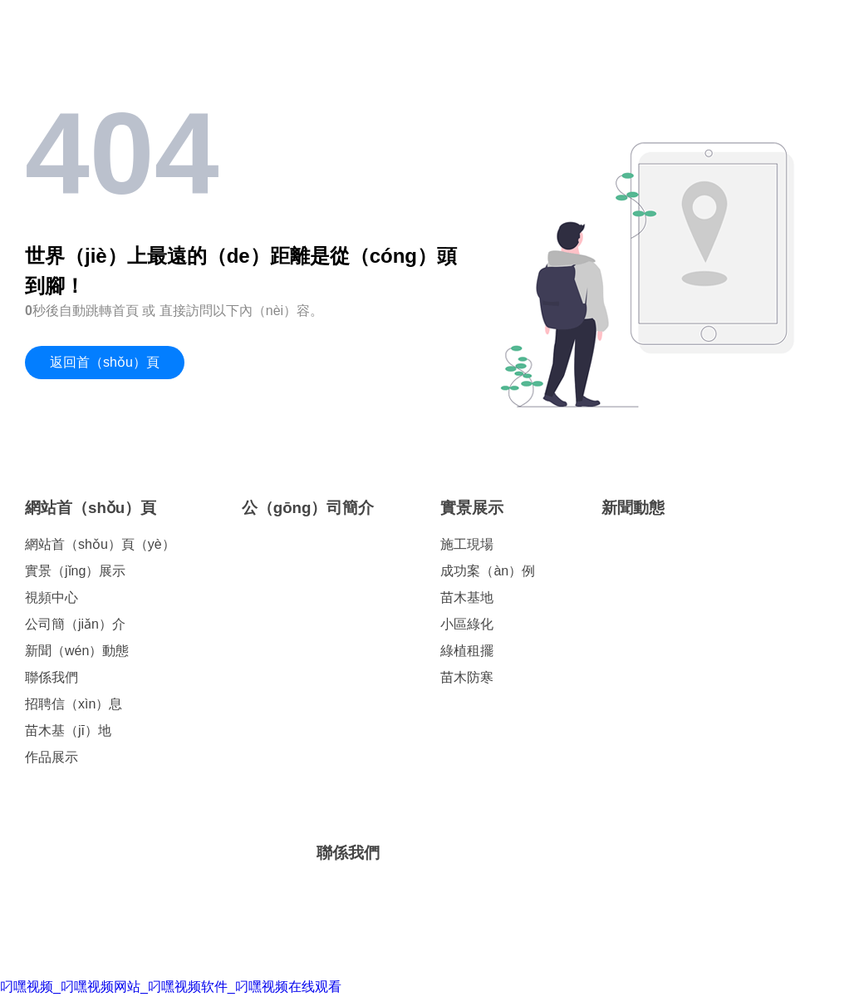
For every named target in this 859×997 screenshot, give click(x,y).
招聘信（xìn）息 (73, 704)
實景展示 (471, 507)
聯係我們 (51, 677)
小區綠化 (466, 624)
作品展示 (51, 757)
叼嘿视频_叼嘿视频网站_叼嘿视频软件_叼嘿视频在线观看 (170, 987)
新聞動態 (633, 507)
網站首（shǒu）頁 (90, 507)
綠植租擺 (466, 651)
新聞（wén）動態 (77, 651)
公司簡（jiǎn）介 (75, 624)
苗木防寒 (466, 677)
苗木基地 (466, 597)
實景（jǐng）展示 (75, 571)
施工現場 (466, 544)
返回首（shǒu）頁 (105, 362)
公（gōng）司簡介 (308, 507)
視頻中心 (51, 597)
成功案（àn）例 (487, 571)
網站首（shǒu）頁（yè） (100, 544)
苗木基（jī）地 (68, 730)
